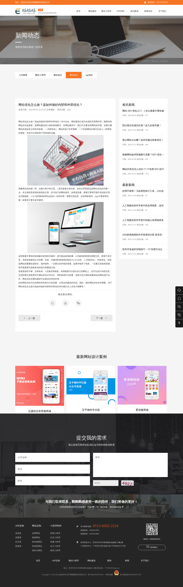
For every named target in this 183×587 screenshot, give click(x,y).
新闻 (127, 560)
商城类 (18, 546)
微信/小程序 (40, 75)
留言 (130, 465)
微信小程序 (106, 11)
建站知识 (58, 75)
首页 (78, 11)
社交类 (18, 542)
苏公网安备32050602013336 (127, 575)
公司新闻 (23, 75)
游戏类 (18, 533)
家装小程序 (55, 550)
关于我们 (162, 11)
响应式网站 (37, 550)
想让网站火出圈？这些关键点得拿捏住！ (143, 140)
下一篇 (101, 318)
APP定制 (120, 11)
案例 (109, 560)
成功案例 (134, 11)
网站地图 (109, 575)
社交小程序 (55, 537)
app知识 (89, 75)
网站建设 (92, 11)
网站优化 (154, 61)
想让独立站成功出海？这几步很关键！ (141, 125)
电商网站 (36, 537)
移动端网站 (37, 542)
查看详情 (164, 61)
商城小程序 (55, 533)
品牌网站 (36, 533)
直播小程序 (55, 542)
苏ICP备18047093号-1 (96, 575)
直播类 (18, 537)
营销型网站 (37, 546)
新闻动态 (148, 11)
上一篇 (29, 318)
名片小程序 (55, 546)
